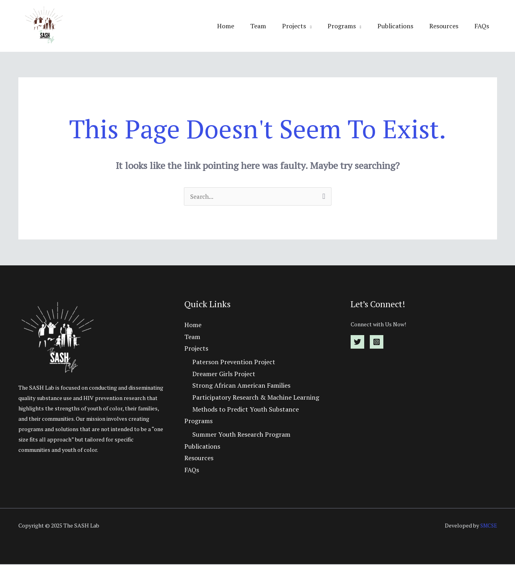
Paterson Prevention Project (233, 362)
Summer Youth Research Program (241, 435)
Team (276, 26)
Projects (308, 26)
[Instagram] (376, 342)
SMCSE (487, 526)
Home (246, 26)
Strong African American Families (241, 386)
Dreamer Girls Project (223, 374)
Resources (448, 26)
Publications (403, 26)
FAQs (483, 26)
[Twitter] (357, 342)
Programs (353, 26)
